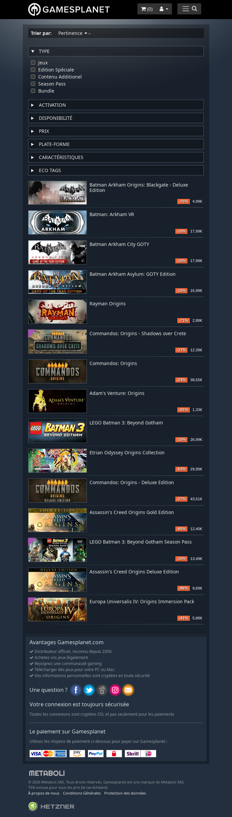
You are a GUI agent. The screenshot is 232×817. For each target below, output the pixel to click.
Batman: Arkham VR (112, 214)
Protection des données (125, 793)
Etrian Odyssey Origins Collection (127, 453)
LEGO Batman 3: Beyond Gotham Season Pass (141, 542)
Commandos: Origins (113, 363)
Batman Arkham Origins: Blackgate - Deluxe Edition (139, 188)
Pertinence (74, 33)
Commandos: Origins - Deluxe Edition (132, 483)
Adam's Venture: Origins (117, 393)
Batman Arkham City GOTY (119, 244)
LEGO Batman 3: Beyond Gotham (126, 423)
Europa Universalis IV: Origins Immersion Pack (142, 602)
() (147, 9)
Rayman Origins (108, 304)
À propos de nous (43, 793)
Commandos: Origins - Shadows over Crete (138, 334)
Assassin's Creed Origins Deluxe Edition (134, 572)
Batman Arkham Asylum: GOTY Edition (133, 274)
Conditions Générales (82, 793)
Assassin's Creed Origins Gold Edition (132, 512)
